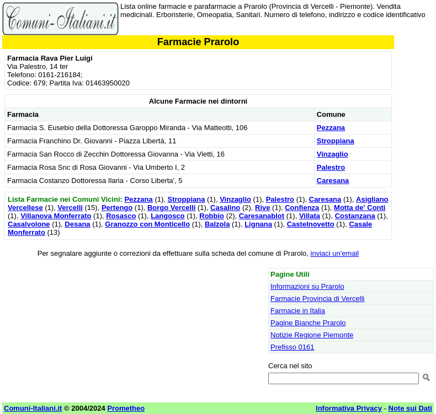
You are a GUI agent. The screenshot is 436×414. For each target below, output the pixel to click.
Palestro (331, 167)
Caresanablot (261, 216)
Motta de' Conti (359, 207)
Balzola (217, 224)
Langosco (167, 216)
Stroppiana (335, 141)
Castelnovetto (310, 224)
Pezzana (331, 127)
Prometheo (126, 408)
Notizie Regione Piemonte (311, 335)
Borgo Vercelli (171, 207)
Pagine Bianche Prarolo (308, 323)
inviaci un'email (335, 253)
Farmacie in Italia (297, 311)
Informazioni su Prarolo (307, 286)
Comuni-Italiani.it (33, 408)
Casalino (225, 207)
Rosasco (121, 216)
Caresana (333, 180)
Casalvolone (29, 224)
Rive (262, 207)
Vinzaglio (332, 154)
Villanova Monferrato (55, 216)
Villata (309, 216)
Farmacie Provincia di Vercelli (317, 298)
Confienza (302, 207)
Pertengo (117, 207)
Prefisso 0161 (292, 347)
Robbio (211, 216)
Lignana (258, 224)
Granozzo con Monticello (147, 224)
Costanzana (355, 216)
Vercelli (70, 207)
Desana (77, 224)
